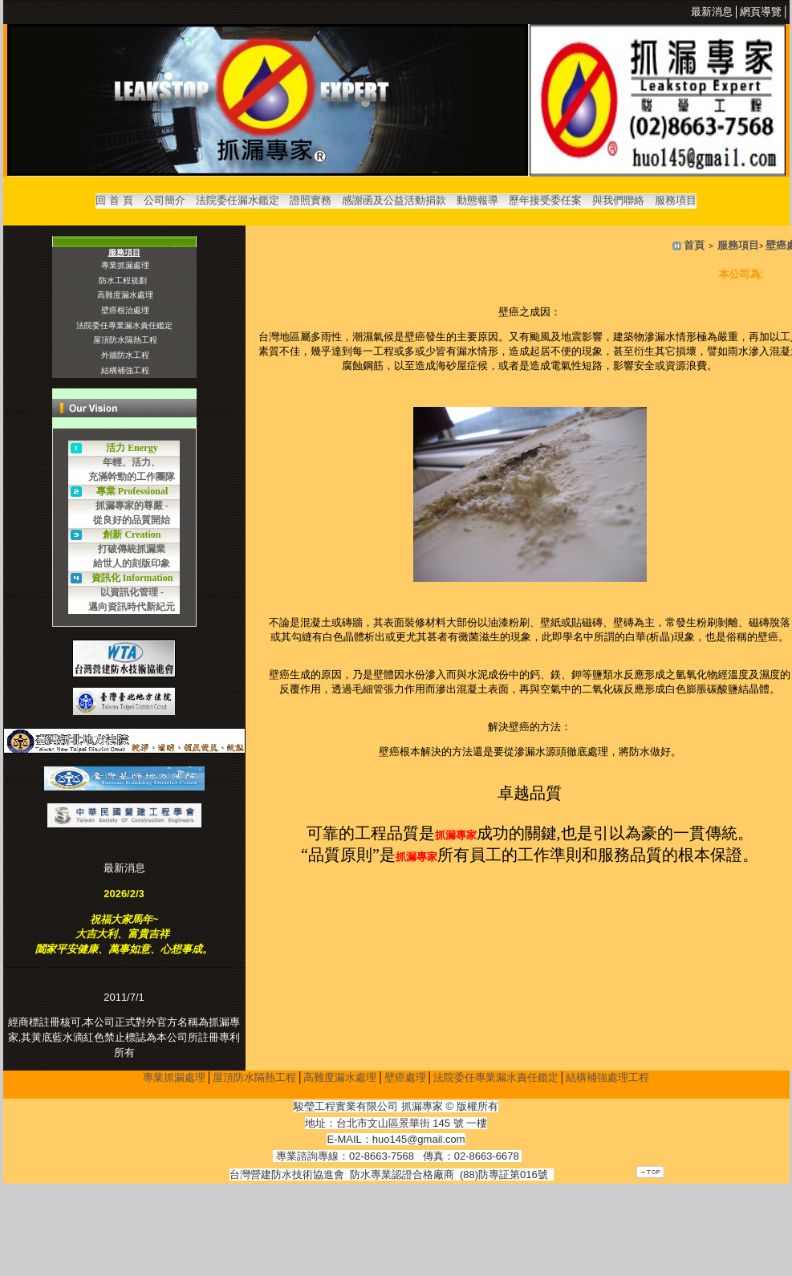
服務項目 (676, 200)
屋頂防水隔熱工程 (254, 1080)
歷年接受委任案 (545, 200)
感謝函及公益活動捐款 (394, 200)
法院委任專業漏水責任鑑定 (495, 1080)
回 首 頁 (113, 200)
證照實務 (310, 200)
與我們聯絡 (618, 200)
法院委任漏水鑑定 (237, 200)
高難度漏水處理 (339, 1080)
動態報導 (477, 200)
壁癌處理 (405, 1080)
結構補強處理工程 (607, 1080)
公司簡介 (164, 200)
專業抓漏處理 (174, 1080)
